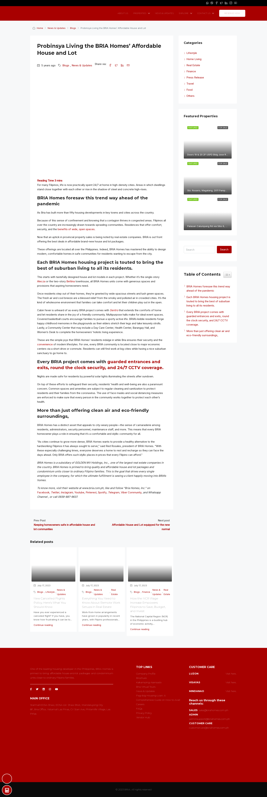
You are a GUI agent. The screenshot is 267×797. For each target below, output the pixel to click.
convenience (45, 344)
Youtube (79, 492)
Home (40, 28)
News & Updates (57, 28)
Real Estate (114, 592)
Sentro (114, 310)
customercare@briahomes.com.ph (209, 727)
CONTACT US (203, 13)
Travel (190, 83)
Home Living (193, 59)
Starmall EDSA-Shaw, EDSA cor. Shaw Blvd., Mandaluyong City (66, 705)
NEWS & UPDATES (164, 13)
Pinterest (91, 492)
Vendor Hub (143, 717)
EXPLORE (184, 13)
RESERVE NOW (232, 13)
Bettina (70, 281)
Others (190, 95)
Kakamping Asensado (149, 682)
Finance (146, 592)
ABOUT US (123, 13)
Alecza (41, 281)
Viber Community (131, 492)
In (62, 492)
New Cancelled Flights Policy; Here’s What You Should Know (50, 603)
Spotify (102, 492)
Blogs (73, 28)
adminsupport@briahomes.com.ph (209, 719)
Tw (52, 492)
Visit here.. (231, 673)
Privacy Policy (144, 713)
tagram (68, 492)
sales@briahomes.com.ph (213, 710)
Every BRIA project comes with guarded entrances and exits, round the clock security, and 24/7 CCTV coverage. (207, 318)
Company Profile (145, 673)
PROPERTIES (139, 13)
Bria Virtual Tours (145, 686)
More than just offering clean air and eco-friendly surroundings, (208, 333)
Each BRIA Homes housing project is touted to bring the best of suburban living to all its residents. (208, 301)
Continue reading (43, 625)
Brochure (141, 678)
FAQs (139, 708)
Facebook (43, 492)
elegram (114, 492)
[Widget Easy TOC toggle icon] (227, 275)
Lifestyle (50, 592)
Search (224, 249)
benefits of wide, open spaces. (76, 229)
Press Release (195, 77)
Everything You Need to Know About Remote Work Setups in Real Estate (101, 603)
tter (57, 492)
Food (189, 89)
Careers (140, 704)
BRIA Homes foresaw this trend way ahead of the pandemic (208, 288)
